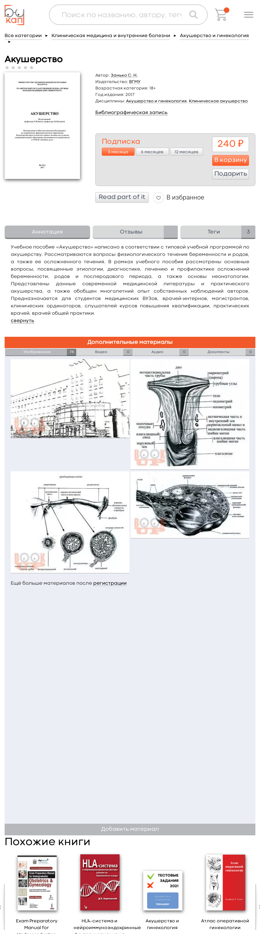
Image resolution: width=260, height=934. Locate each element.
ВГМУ (134, 82)
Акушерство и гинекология (214, 36)
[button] (248, 14)
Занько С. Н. (124, 75)
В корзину (230, 160)
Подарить (230, 174)
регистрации (110, 583)
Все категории (23, 36)
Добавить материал (130, 829)
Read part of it (122, 197)
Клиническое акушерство (218, 101)
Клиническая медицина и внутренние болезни (111, 36)
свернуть (22, 321)
